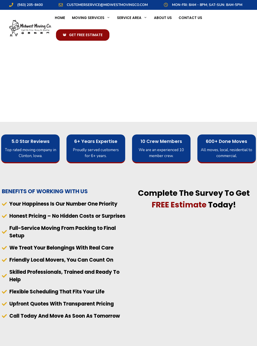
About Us (163, 17)
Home (60, 17)
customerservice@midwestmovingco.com (107, 5)
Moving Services (93, 18)
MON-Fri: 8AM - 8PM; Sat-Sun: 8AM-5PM (207, 5)
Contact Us (190, 17)
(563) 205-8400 (30, 5)
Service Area (134, 18)
